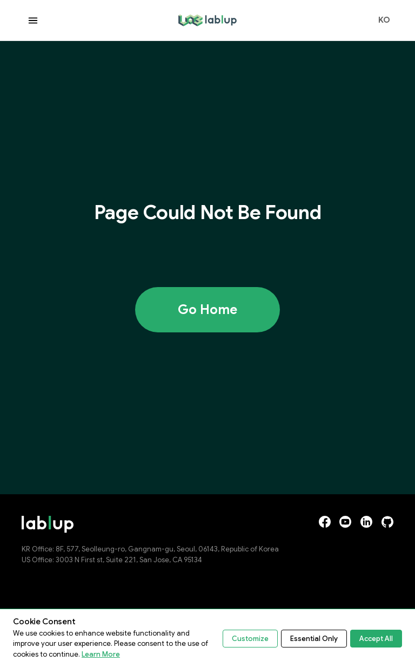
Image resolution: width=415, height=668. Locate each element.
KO (384, 20)
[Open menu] (33, 20)
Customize (250, 638)
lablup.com (199, 19)
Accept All (376, 638)
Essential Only (314, 638)
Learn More (101, 654)
